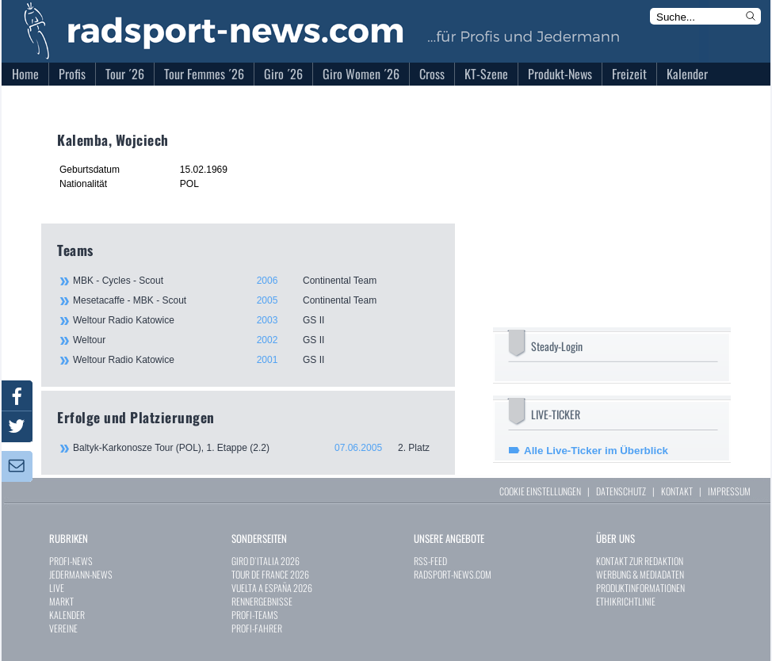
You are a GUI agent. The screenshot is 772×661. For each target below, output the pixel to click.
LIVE (56, 587)
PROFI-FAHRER (256, 628)
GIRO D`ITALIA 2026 (265, 560)
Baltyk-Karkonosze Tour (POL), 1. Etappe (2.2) (256, 447)
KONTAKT (677, 491)
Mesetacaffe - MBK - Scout (255, 300)
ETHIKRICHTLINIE (625, 601)
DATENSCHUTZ (621, 491)
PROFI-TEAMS (254, 614)
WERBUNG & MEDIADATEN (640, 574)
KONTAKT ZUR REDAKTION (639, 560)
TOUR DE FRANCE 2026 (270, 574)
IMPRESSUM (729, 491)
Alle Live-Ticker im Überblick (596, 451)
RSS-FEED (430, 560)
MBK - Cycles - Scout (255, 280)
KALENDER (67, 614)
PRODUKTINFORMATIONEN (640, 587)
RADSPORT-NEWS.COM (452, 574)
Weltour (255, 340)
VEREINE (63, 628)
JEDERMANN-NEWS (81, 574)
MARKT (61, 601)
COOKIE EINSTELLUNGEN (540, 491)
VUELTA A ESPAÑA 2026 (271, 587)
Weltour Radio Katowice (255, 320)
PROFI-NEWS (71, 560)
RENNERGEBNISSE (261, 601)
